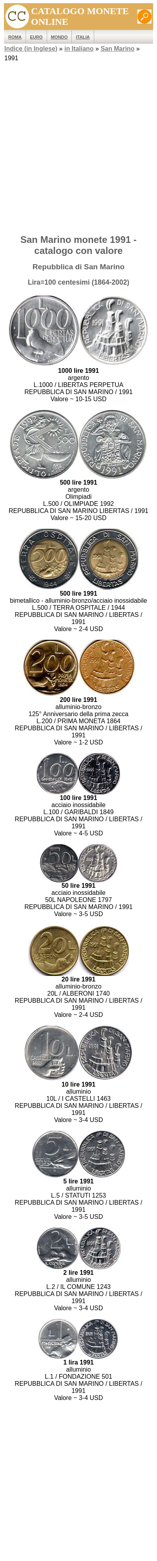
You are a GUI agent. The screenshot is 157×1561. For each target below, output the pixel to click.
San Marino (117, 48)
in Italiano (79, 48)
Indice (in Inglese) (30, 48)
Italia (82, 37)
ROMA (15, 37)
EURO (36, 37)
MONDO (59, 37)
